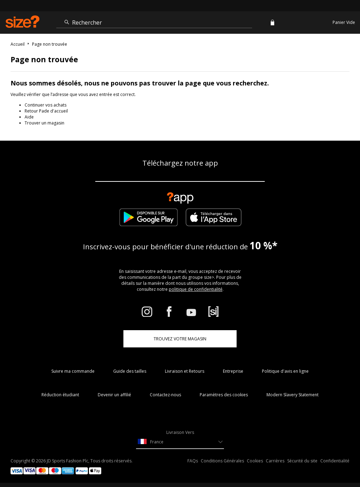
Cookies (255, 461)
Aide (29, 117)
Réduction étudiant (60, 395)
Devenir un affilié (114, 395)
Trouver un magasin (44, 123)
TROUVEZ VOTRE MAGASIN (180, 339)
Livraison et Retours (184, 371)
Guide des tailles (129, 371)
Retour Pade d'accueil (46, 111)
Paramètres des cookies (224, 395)
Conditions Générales (222, 461)
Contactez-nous (165, 395)
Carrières (275, 461)
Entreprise (233, 371)
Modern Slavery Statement (292, 395)
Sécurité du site (302, 461)
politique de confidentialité (196, 289)
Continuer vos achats (45, 105)
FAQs (192, 461)
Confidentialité (334, 461)
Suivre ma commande (73, 371)
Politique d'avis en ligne (285, 371)
